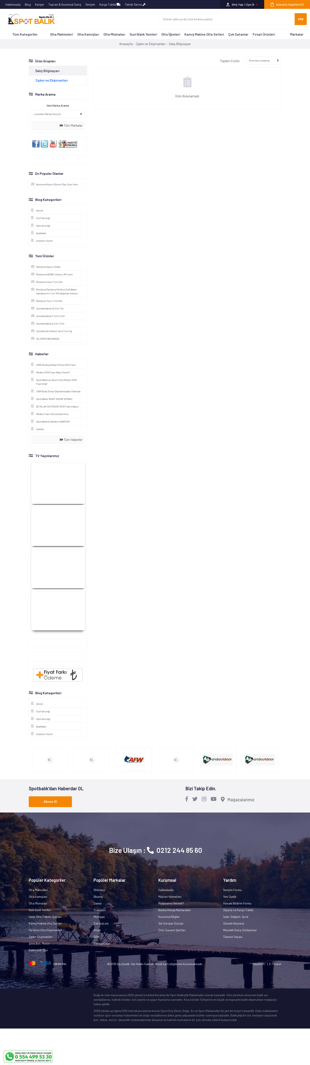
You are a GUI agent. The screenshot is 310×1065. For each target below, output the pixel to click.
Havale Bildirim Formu (237, 903)
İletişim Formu (232, 890)
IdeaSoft (259, 964)
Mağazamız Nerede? (171, 903)
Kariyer (39, 4)
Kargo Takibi (110, 4)
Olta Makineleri (61, 34)
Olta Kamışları (88, 34)
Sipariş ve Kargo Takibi (238, 910)
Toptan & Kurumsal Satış (64, 4)
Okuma (98, 896)
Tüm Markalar (71, 125)
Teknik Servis (135, 4)
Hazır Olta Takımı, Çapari (45, 916)
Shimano (99, 890)
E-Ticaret (275, 964)
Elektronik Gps (38, 950)
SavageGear (102, 943)
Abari (97, 930)
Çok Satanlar (238, 34)
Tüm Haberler (71, 440)
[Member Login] (242, 4)
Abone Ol (50, 801)
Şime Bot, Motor (39, 943)
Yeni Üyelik (229, 896)
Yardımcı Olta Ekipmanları (45, 930)
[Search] (226, 19)
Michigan (99, 916)
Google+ (36, 643)
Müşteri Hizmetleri (169, 896)
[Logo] (29, 19)
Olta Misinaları (114, 34)
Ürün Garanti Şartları (172, 930)
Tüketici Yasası (232, 937)
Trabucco (100, 910)
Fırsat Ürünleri (264, 34)
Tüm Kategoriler (25, 34)
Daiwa (98, 903)
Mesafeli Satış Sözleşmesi (240, 930)
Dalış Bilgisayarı (180, 44)
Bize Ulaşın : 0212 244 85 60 (155, 850)
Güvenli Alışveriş (233, 923)
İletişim (90, 4)
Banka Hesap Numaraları (174, 910)
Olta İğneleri (170, 34)
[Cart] (287, 4)
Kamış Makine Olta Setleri (204, 34)
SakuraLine (101, 923)
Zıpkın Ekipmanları (40, 937)
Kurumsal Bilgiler (169, 916)
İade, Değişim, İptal (235, 916)
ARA (301, 19)
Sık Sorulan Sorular (171, 923)
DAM (96, 937)
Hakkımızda (13, 4)
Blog (28, 4)
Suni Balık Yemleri (143, 34)
